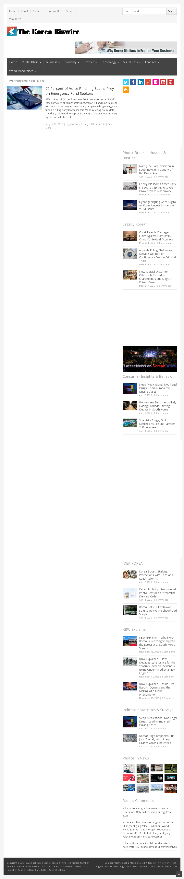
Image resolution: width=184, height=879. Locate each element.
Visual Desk (130, 62)
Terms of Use (53, 11)
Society (85, 124)
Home (12, 11)
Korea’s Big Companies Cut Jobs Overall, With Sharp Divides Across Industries (156, 739)
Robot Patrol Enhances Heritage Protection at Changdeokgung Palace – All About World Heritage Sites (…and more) (148, 826)
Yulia (125, 808)
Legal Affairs (73, 124)
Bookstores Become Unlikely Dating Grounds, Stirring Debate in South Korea (157, 405)
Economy (70, 62)
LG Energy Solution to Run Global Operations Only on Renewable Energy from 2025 (147, 812)
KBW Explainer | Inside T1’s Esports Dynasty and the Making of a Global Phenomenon (156, 689)
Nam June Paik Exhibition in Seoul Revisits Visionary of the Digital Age (156, 169)
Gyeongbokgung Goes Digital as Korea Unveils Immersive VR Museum (157, 205)
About (24, 11)
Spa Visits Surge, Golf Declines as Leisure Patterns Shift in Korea (157, 423)
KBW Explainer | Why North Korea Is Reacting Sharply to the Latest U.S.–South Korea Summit (157, 643)
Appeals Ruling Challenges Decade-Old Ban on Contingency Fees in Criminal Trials (157, 255)
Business (51, 62)
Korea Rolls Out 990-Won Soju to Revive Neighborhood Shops (158, 610)
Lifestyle (88, 62)
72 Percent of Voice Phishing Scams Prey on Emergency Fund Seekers (79, 91)
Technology (108, 62)
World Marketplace (21, 71)
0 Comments (161, 176)
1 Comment (168, 676)
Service (70, 11)
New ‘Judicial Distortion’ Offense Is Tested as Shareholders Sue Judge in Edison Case (155, 277)
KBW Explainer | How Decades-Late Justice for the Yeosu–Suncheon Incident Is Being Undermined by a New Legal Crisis (157, 666)
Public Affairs (30, 62)
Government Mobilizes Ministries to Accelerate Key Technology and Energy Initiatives (150, 845)
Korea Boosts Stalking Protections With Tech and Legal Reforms (156, 575)
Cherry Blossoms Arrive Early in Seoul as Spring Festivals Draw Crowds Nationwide (157, 187)
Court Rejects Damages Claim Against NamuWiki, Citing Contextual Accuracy (156, 235)
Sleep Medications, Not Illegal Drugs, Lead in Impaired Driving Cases (158, 388)
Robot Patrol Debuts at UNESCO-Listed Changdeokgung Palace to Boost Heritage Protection (147, 833)
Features (150, 62)
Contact (37, 11)
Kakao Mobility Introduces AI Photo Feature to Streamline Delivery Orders (157, 592)
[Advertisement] (152, 122)
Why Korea (15, 19)
